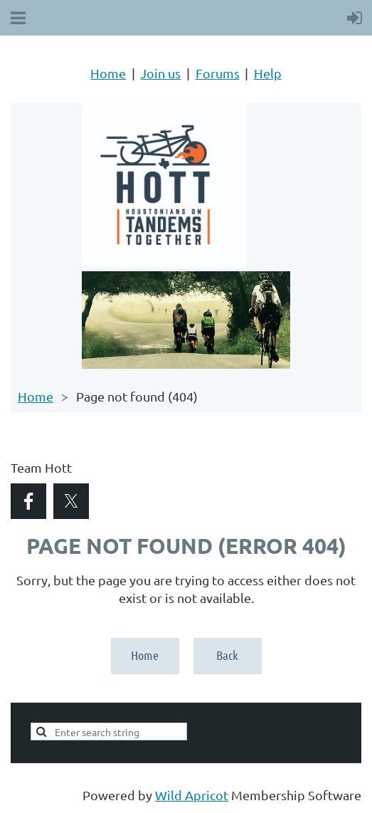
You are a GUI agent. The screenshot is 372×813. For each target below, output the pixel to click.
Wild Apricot (191, 794)
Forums (218, 72)
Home (108, 72)
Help (268, 72)
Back (227, 655)
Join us (160, 72)
